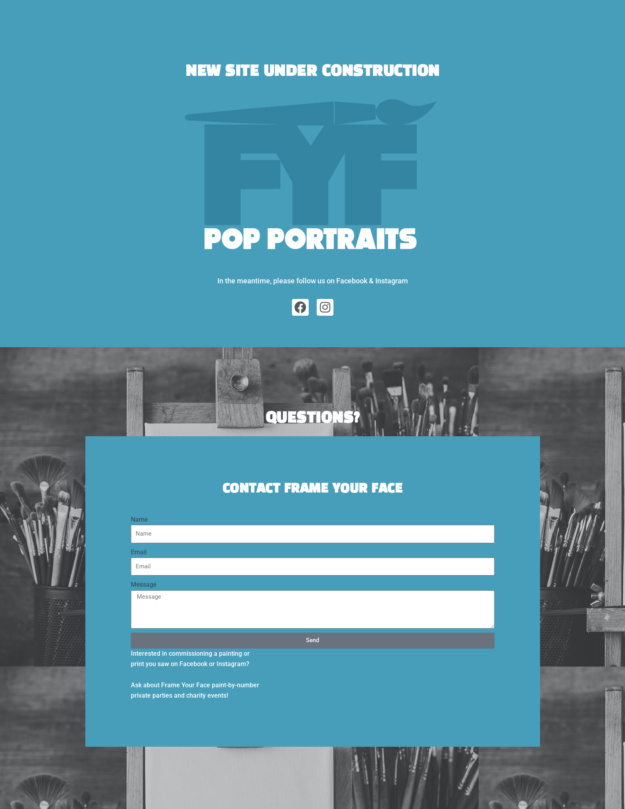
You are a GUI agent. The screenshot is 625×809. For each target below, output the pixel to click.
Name (139, 519)
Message (143, 584)
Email (139, 552)
